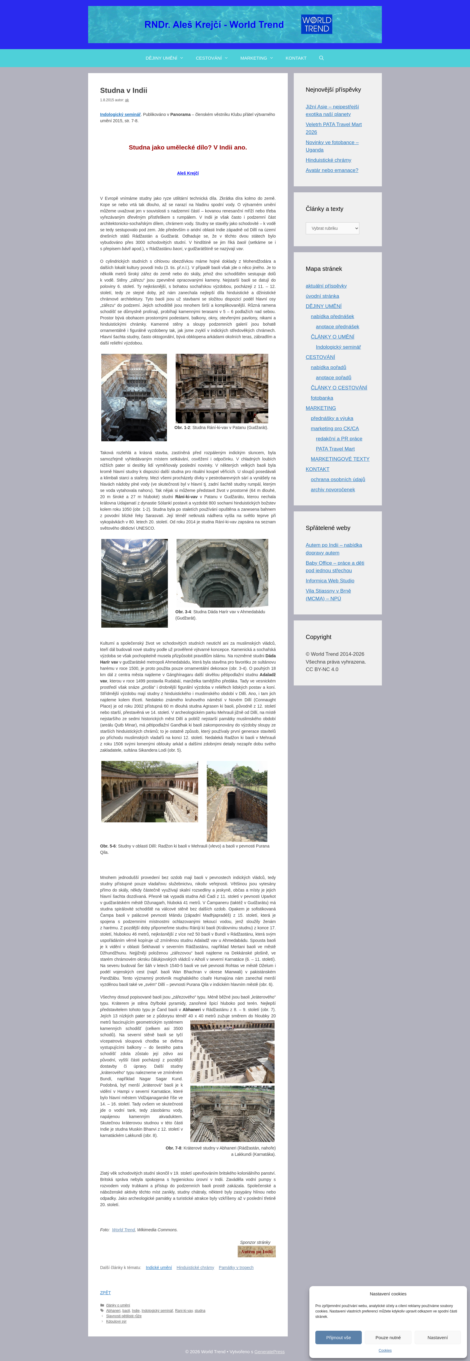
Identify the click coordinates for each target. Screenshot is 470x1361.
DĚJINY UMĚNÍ (168, 58)
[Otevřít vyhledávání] (321, 58)
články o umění (118, 1305)
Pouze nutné (388, 1337)
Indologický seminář (157, 1311)
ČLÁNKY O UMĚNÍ (332, 337)
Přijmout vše (338, 1337)
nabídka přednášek (332, 316)
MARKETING (260, 58)
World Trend (123, 1229)
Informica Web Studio (330, 581)
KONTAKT (296, 58)
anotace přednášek (337, 327)
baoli (126, 1311)
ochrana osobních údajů (338, 479)
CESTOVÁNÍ (215, 58)
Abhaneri (113, 1311)
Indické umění (159, 1267)
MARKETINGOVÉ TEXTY (340, 459)
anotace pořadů (333, 377)
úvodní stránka (322, 296)
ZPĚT (105, 1292)
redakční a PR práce (339, 439)
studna (200, 1311)
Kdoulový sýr (116, 1321)
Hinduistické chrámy (195, 1267)
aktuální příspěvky (326, 286)
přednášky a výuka (332, 418)
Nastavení (438, 1337)
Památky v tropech (236, 1267)
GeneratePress (269, 1351)
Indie (136, 1311)
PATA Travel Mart (335, 449)
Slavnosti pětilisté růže (123, 1316)
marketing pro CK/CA (335, 428)
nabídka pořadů (328, 367)
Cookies (385, 1350)
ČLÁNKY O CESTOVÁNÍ (339, 388)
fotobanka (322, 398)
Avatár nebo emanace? (332, 170)
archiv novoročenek (333, 490)
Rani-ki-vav (184, 1311)
